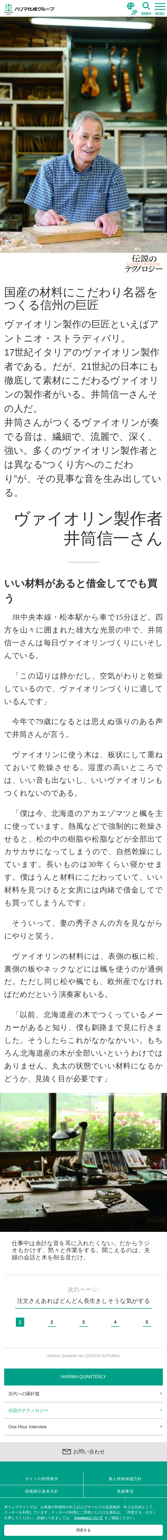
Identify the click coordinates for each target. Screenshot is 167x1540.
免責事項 (125, 1491)
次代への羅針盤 (24, 1393)
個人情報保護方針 (125, 1479)
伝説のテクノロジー (28, 1410)
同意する (83, 1530)
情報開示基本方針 (41, 1491)
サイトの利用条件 (41, 1479)
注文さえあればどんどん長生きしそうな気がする (83, 1301)
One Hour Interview (27, 1426)
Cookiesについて (88, 1518)
